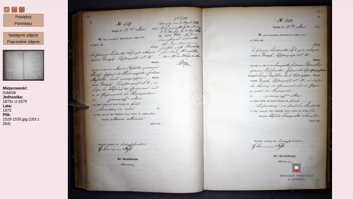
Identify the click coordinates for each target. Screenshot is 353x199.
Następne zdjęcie (23, 35)
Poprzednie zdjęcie (23, 42)
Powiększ (23, 17)
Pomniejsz (24, 23)
